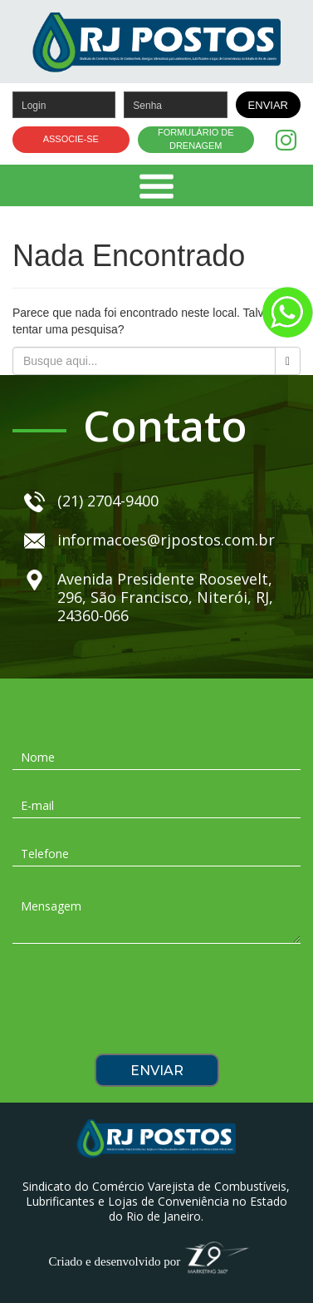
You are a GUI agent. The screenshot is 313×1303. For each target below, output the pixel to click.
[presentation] (157, 1004)
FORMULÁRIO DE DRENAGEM (196, 139)
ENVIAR (268, 105)
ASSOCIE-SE (71, 139)
